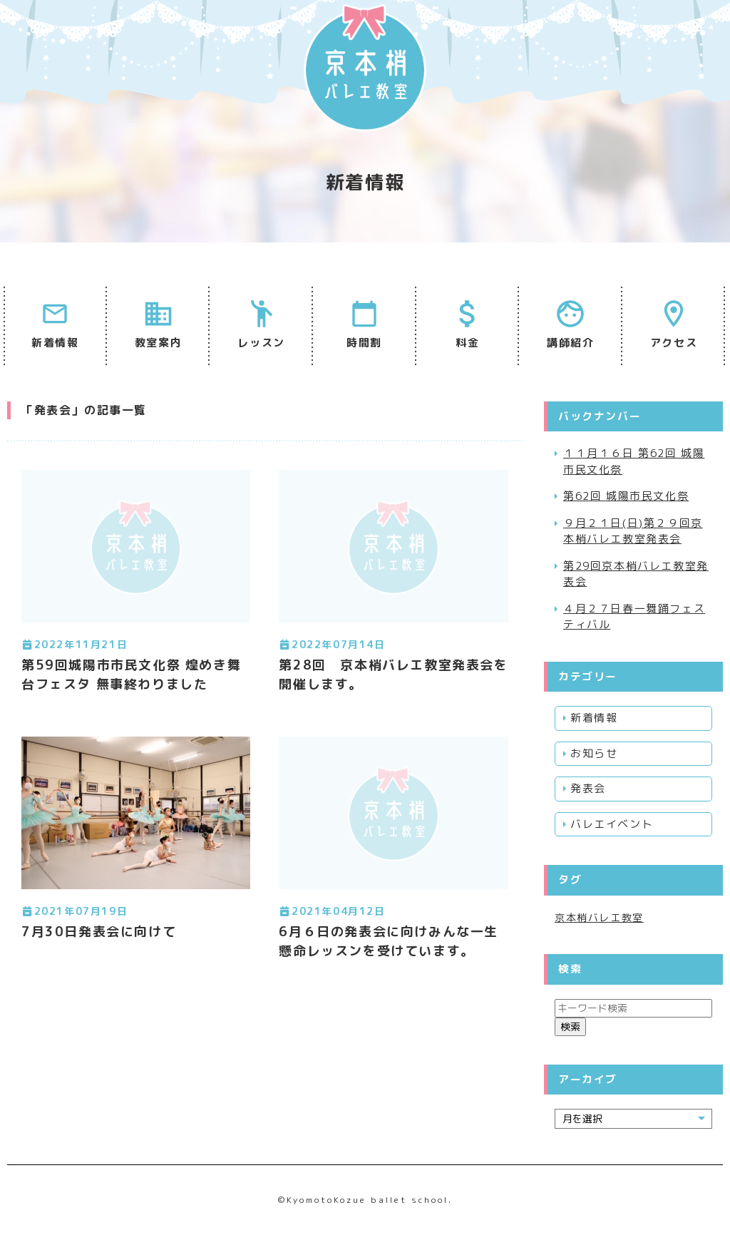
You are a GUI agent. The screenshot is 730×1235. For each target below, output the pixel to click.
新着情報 (54, 342)
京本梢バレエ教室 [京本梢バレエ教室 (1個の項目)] (599, 917)
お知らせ (593, 753)
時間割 (364, 342)
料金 (467, 342)
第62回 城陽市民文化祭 (626, 495)
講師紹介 (570, 342)
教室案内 (158, 342)
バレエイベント (611, 823)
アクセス (673, 342)
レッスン (260, 342)
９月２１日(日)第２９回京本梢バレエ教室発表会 (633, 531)
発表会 (588, 788)
